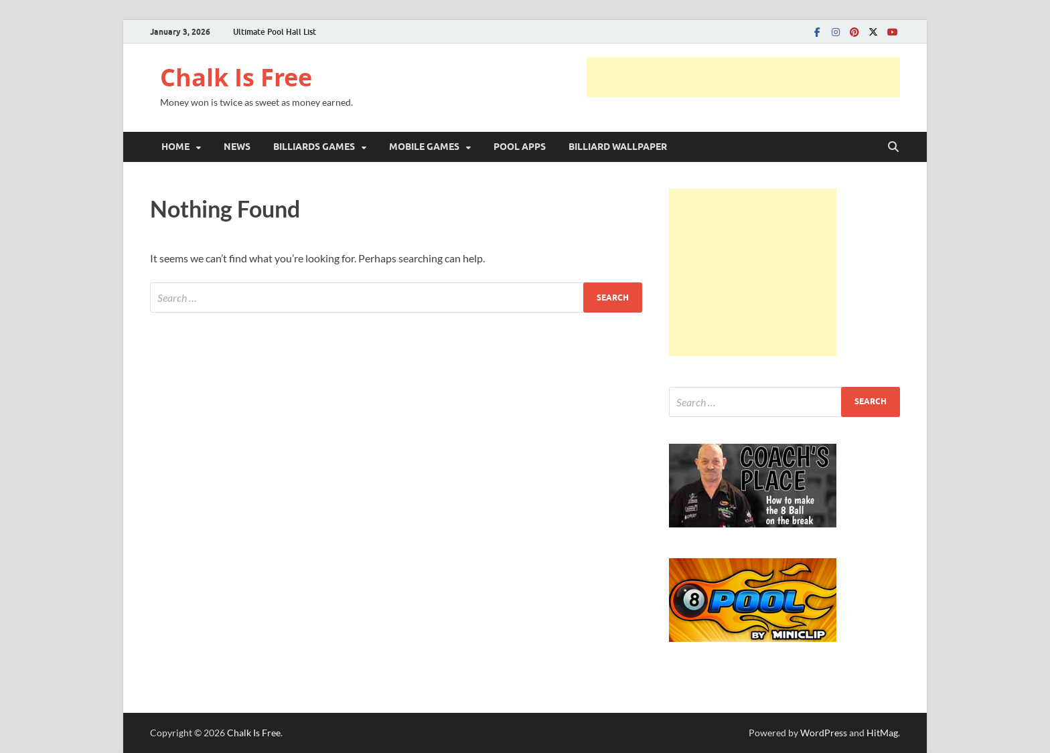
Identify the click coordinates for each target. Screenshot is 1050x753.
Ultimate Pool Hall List (274, 32)
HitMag (882, 732)
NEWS (237, 146)
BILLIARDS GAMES (314, 146)
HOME (175, 146)
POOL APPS (520, 146)
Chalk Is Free (236, 77)
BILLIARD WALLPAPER (618, 146)
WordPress (823, 732)
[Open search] (893, 147)
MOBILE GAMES (424, 146)
